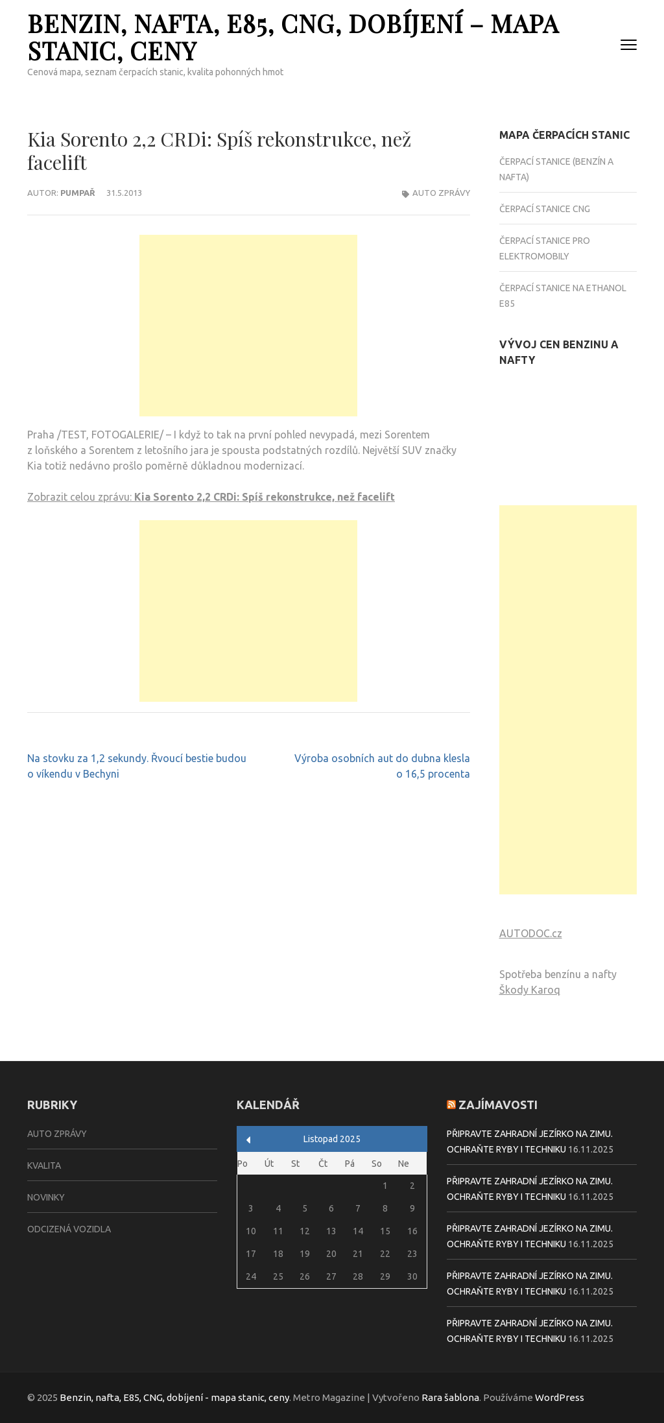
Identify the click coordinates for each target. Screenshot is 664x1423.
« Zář (248, 1139)
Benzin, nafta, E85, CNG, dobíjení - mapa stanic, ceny (174, 1397)
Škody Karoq (529, 990)
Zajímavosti (498, 1104)
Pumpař (77, 192)
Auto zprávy (441, 192)
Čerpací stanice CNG (544, 209)
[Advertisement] (248, 325)
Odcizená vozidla (69, 1229)
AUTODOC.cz (530, 933)
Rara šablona (450, 1397)
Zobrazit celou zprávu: (211, 497)
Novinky (46, 1197)
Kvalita (44, 1165)
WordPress (559, 1397)
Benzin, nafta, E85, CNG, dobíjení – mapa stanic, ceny (293, 36)
